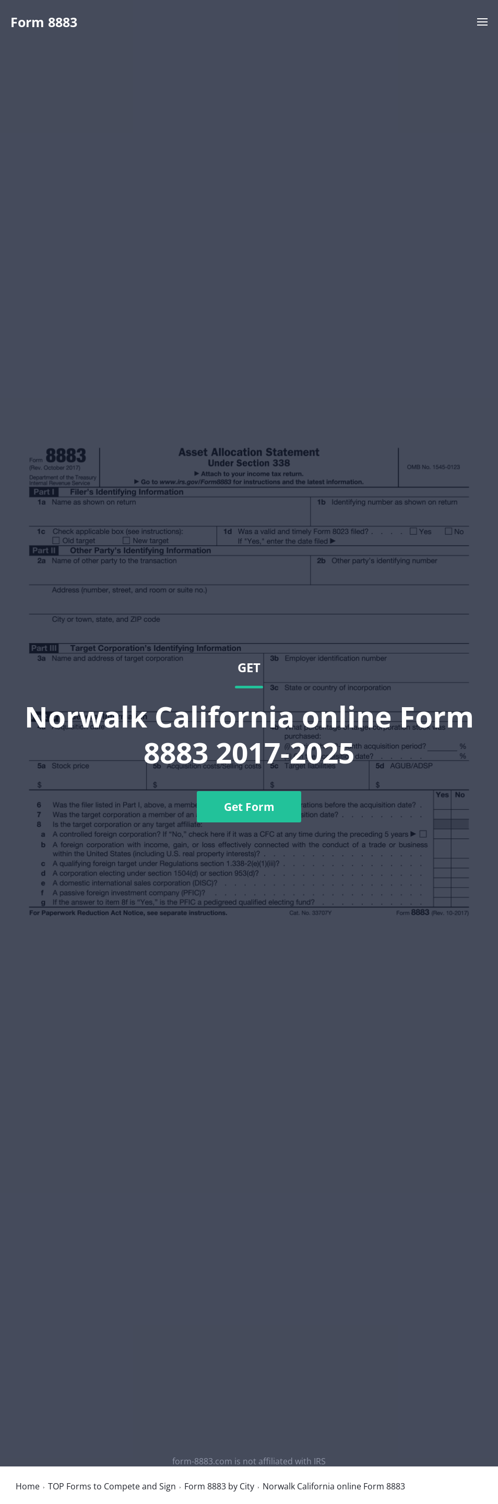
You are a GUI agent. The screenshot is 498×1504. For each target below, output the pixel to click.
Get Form (249, 806)
